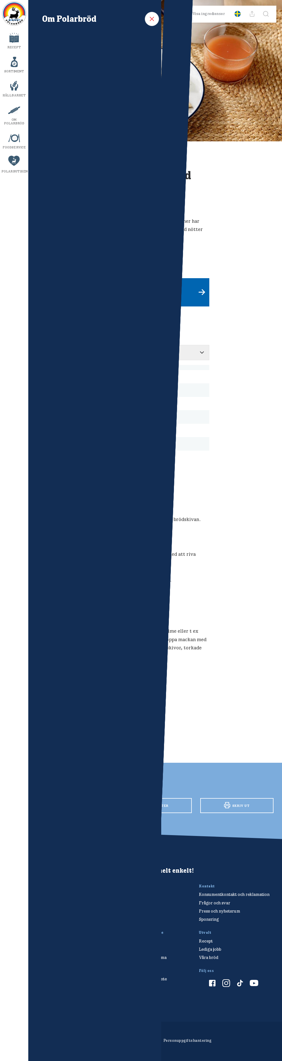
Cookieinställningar (142, 1040)
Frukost (46, 708)
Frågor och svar (214, 903)
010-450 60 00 (137, 903)
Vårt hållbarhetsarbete (144, 979)
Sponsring (209, 919)
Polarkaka (69, 708)
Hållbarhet (14, 95)
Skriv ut (237, 805)
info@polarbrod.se (141, 911)
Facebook (73, 805)
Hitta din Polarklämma (144, 957)
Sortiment (14, 71)
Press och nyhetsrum (219, 911)
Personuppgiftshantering (187, 1040)
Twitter (155, 805)
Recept (14, 47)
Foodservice (14, 147)
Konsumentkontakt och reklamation (234, 894)
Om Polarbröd (14, 121)
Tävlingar (132, 949)
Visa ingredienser (205, 14)
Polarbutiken (14, 171)
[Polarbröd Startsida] (50, 881)
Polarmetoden (136, 987)
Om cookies (109, 1040)
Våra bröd (208, 957)
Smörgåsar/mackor (102, 708)
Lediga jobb (210, 949)
